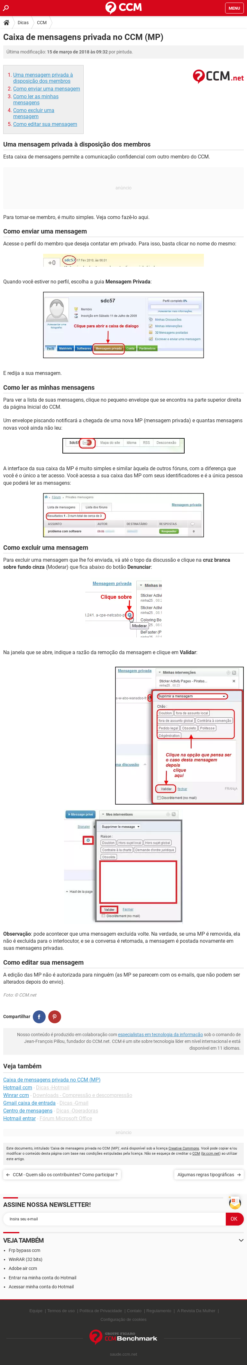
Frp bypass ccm (24, 1250)
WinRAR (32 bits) (25, 1259)
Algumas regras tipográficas (206, 1174)
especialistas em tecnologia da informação (160, 1034)
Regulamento (158, 1310)
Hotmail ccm (17, 1087)
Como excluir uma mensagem (33, 113)
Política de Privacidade (100, 1310)
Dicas (23, 22)
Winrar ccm (16, 1095)
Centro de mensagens (27, 1111)
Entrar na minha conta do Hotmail (42, 1277)
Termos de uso (61, 1310)
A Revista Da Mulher (196, 1310)
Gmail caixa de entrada (29, 1103)
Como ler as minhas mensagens (36, 99)
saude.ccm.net (123, 1354)
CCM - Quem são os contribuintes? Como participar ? (65, 1174)
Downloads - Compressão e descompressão (82, 1095)
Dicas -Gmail (73, 1103)
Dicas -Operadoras (77, 1111)
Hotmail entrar (19, 1118)
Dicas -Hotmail (52, 1087)
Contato (134, 1310)
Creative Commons (184, 1148)
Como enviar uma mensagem (46, 89)
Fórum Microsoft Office (66, 1118)
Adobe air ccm (23, 1268)
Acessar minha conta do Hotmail (41, 1286)
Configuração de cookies (123, 1319)
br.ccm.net (210, 1153)
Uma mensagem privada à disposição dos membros (43, 78)
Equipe (35, 1310)
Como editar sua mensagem (45, 124)
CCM (42, 22)
